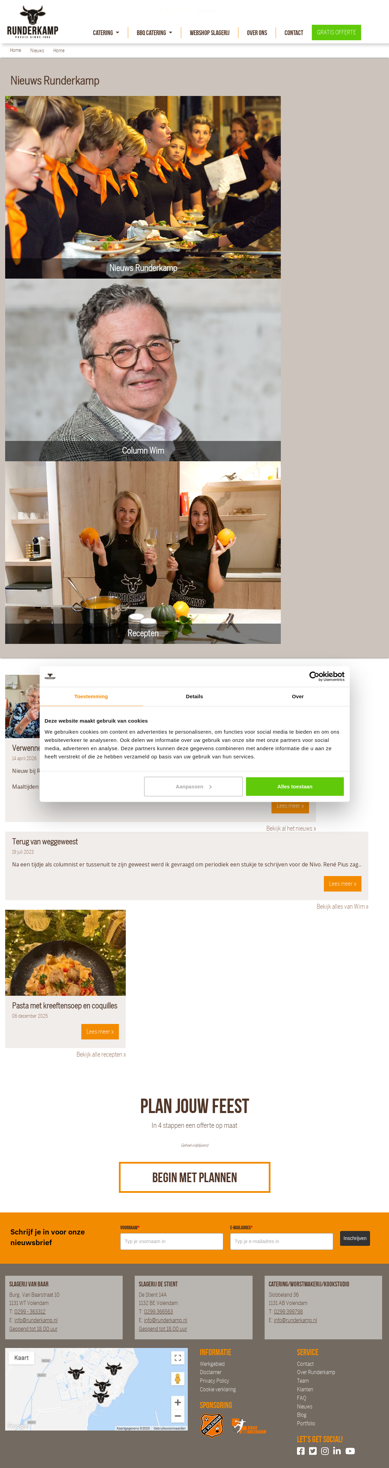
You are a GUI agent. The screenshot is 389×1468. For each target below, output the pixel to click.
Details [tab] (194, 696)
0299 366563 (158, 1312)
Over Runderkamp (316, 1372)
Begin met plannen (194, 1177)
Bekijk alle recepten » (101, 1054)
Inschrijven (355, 1238)
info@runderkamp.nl (36, 1320)
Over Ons (257, 32)
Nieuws (305, 1407)
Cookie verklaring (218, 1389)
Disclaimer (211, 1372)
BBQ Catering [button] (152, 32)
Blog (302, 1415)
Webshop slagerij (209, 32)
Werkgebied (212, 1364)
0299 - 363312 (29, 1312)
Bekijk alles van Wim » (342, 906)
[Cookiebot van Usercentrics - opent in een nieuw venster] (314, 676)
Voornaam (130, 1227)
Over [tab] (298, 696)
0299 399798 (288, 1312)
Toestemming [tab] (91, 696)
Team (303, 1381)
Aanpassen (194, 786)
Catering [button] (103, 32)
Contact (294, 32)
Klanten (305, 1389)
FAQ (301, 1398)
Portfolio (306, 1423)
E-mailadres (241, 1227)
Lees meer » (290, 805)
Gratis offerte (336, 32)
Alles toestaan (295, 786)
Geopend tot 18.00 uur (33, 1329)
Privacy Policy (214, 1381)
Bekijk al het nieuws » (291, 828)
